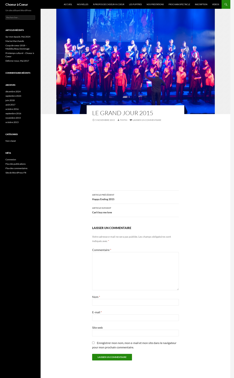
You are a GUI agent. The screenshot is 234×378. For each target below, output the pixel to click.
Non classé (10, 140)
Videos (215, 4)
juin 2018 (10, 100)
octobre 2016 (12, 109)
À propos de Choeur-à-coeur (108, 4)
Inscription (201, 4)
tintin (123, 120)
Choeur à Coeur (16, 4)
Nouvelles (82, 4)
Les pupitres (135, 4)
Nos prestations (155, 4)
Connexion (10, 159)
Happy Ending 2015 (135, 197)
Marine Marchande (14, 41)
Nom (96, 296)
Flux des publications (15, 163)
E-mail (97, 312)
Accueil (68, 4)
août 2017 (10, 104)
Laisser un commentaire (147, 120)
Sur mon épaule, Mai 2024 (17, 36)
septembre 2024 (13, 95)
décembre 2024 (13, 91)
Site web (97, 327)
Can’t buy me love (135, 210)
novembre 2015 (13, 117)
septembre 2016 (13, 113)
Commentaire (101, 250)
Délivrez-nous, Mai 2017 (17, 60)
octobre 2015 (12, 122)
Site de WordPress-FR (15, 172)
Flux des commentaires (16, 168)
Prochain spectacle (179, 4)
